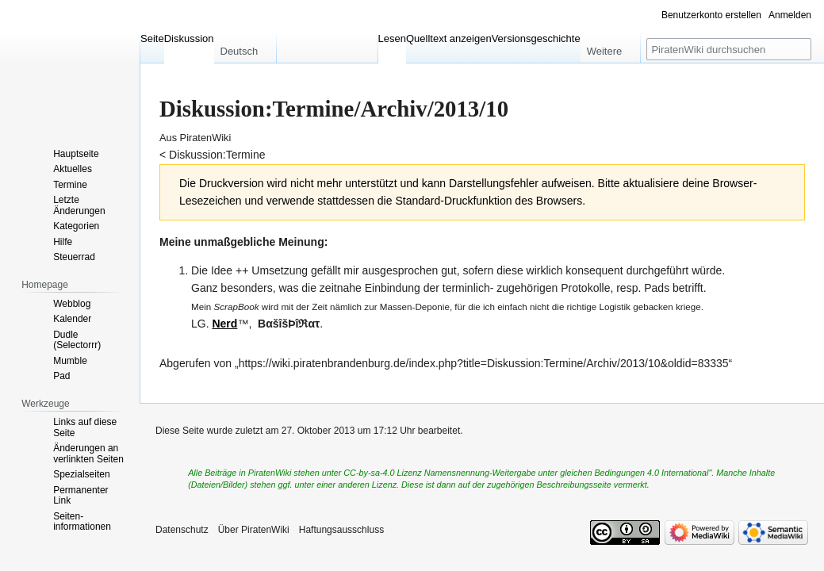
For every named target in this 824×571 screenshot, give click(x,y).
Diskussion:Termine (217, 154)
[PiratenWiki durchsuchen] (728, 49)
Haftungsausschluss (341, 529)
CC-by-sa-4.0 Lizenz (382, 472)
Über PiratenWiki (253, 529)
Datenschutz (182, 529)
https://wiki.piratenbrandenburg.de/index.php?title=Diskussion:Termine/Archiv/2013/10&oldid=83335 (484, 363)
